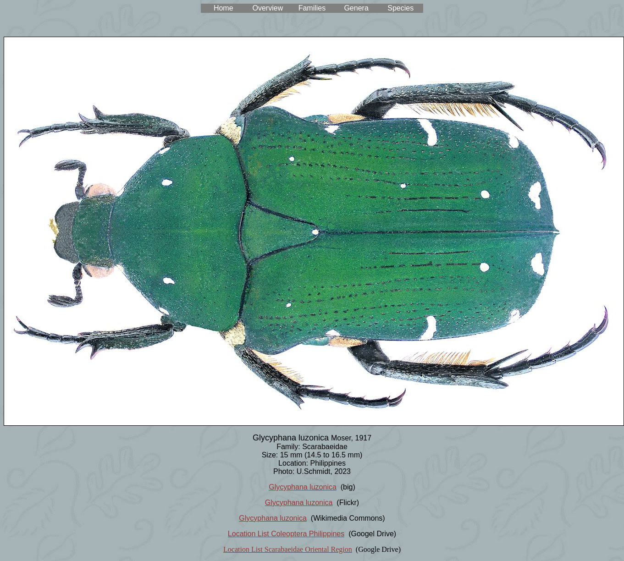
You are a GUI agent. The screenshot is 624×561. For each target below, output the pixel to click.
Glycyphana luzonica (303, 487)
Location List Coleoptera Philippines (286, 534)
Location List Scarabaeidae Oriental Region (287, 549)
